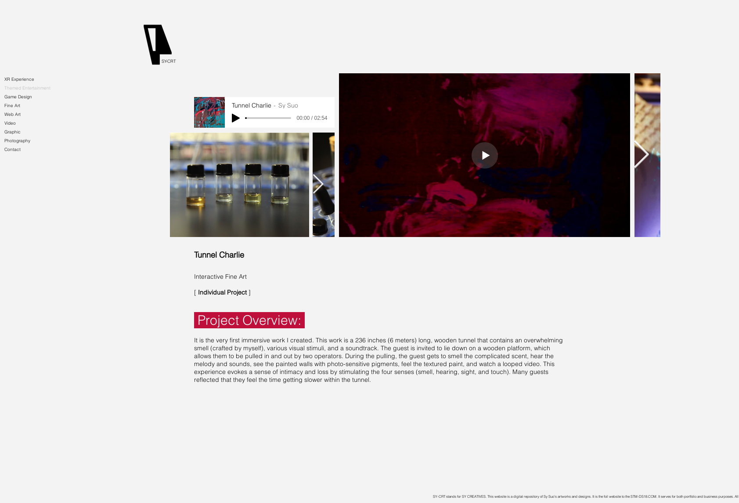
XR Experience (19, 79)
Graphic (12, 132)
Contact (12, 149)
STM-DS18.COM (643, 496)
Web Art (12, 114)
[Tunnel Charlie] (256, 255)
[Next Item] (318, 184)
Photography (17, 141)
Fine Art (12, 105)
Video (10, 123)
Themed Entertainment (27, 88)
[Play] (236, 118)
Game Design (18, 97)
